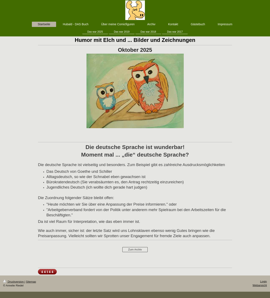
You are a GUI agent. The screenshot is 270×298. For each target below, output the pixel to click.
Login (263, 281)
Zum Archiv (135, 249)
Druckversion (13, 281)
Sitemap (31, 281)
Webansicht (259, 285)
